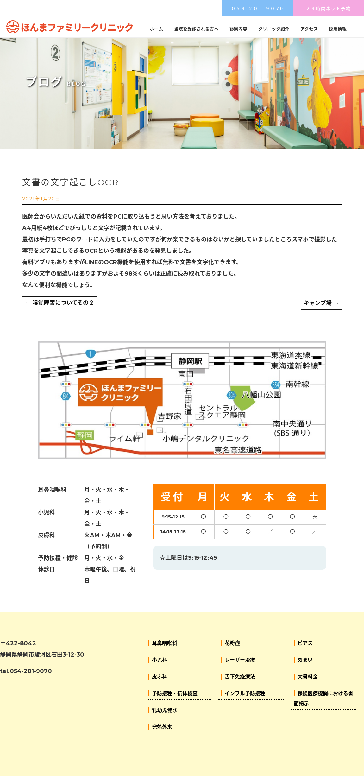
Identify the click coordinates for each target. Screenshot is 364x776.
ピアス (305, 643)
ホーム (156, 29)
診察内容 (238, 29)
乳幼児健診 (164, 710)
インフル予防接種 (245, 693)
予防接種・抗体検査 (175, 693)
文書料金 (308, 677)
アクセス (309, 29)
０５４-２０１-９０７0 (257, 8)
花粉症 (232, 643)
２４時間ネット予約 (328, 8)
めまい (305, 660)
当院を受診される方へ (196, 29)
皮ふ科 (159, 677)
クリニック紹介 (273, 29)
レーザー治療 (240, 660)
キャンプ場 (321, 303)
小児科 (159, 660)
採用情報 (338, 29)
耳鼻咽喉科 (164, 643)
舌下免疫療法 (240, 677)
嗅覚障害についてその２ (59, 302)
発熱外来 (162, 727)
